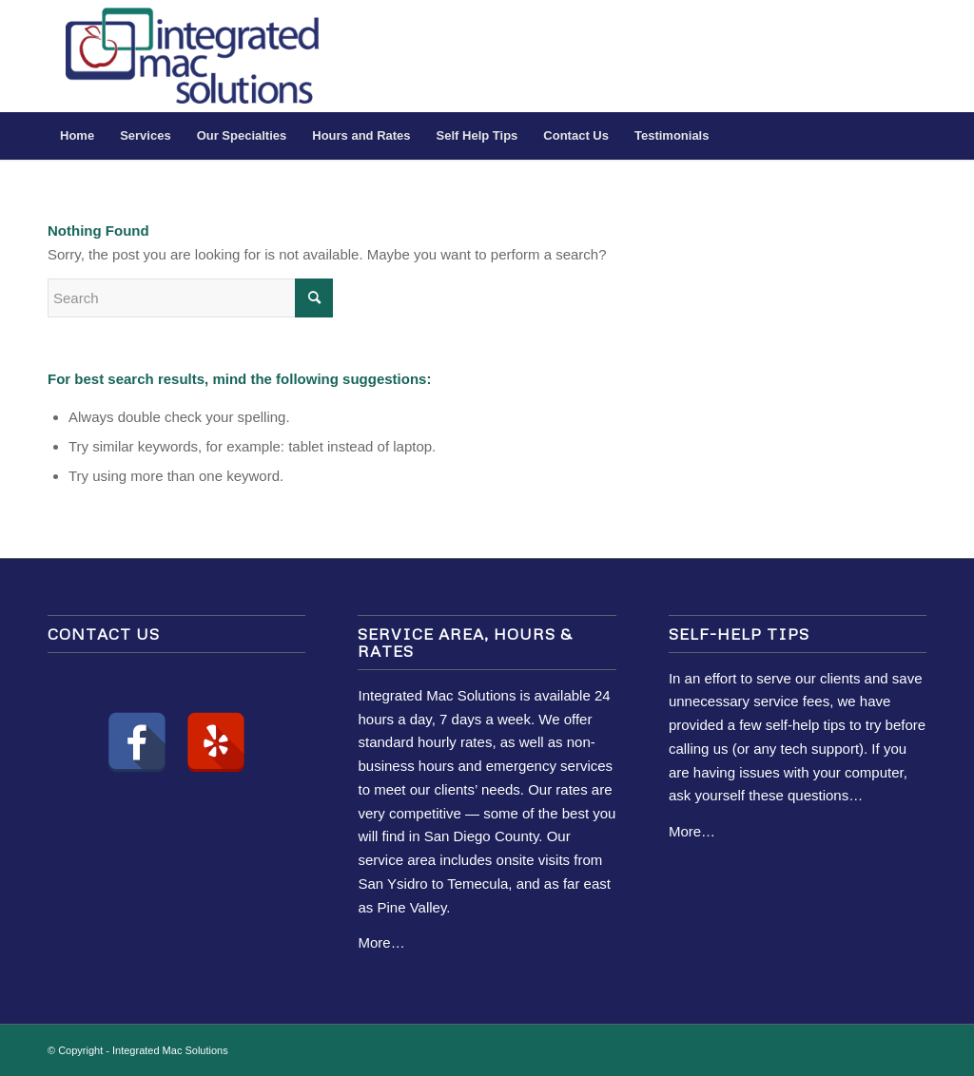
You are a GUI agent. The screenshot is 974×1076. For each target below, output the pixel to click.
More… (381, 942)
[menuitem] (77, 136)
